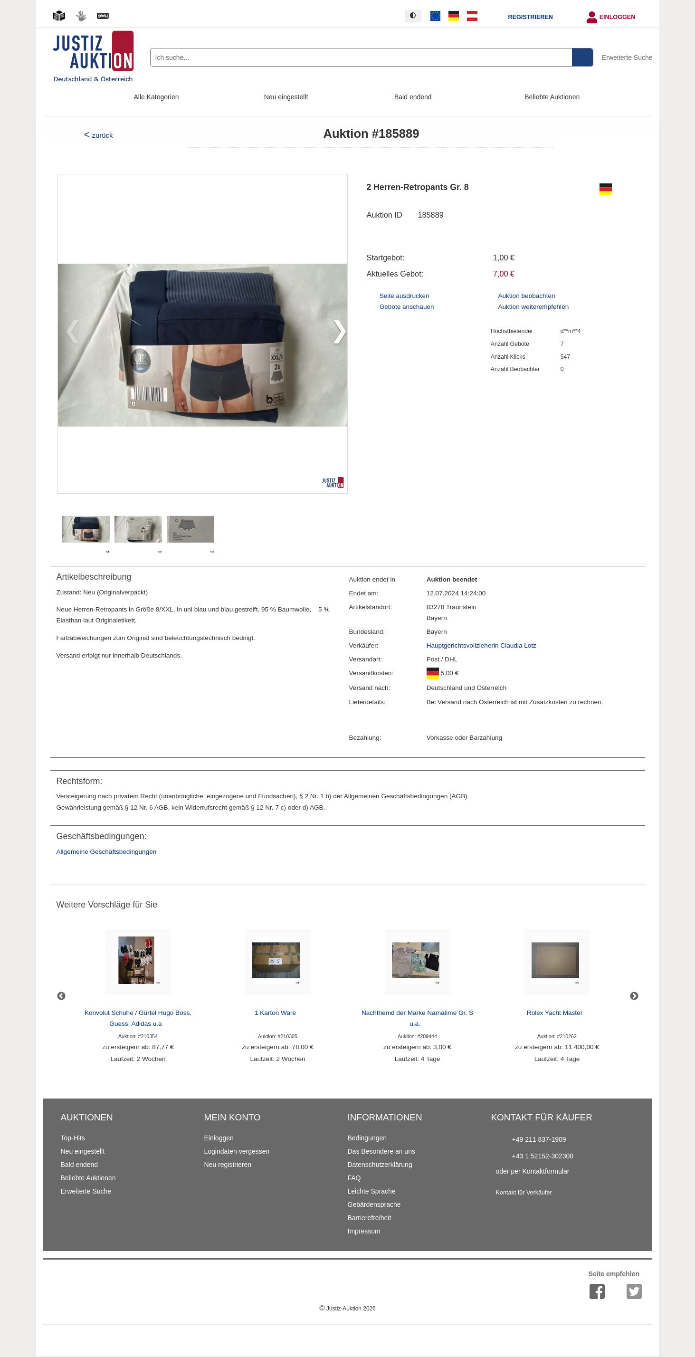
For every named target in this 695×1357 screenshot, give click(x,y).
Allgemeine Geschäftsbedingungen (107, 851)
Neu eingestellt (286, 97)
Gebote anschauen (407, 306)
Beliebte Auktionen (552, 97)
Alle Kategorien (156, 97)
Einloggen (618, 17)
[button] (336, 333)
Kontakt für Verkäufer (524, 1192)
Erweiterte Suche (627, 57)
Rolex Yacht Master (554, 1012)
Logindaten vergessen (237, 1151)
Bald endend (413, 97)
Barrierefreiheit (369, 1218)
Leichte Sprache (372, 1191)
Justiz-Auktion (347, 1308)
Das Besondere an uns (381, 1151)
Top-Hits (73, 1138)
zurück (102, 135)
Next (634, 996)
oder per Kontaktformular (533, 1171)
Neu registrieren (228, 1164)
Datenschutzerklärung (380, 1164)
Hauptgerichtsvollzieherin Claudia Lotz (481, 645)
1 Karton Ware (275, 1012)
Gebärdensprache (374, 1204)
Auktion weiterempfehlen (533, 306)
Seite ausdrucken (404, 295)
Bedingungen (367, 1138)
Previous (61, 996)
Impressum (364, 1231)
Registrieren (530, 17)
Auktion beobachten (526, 295)
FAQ (354, 1178)
